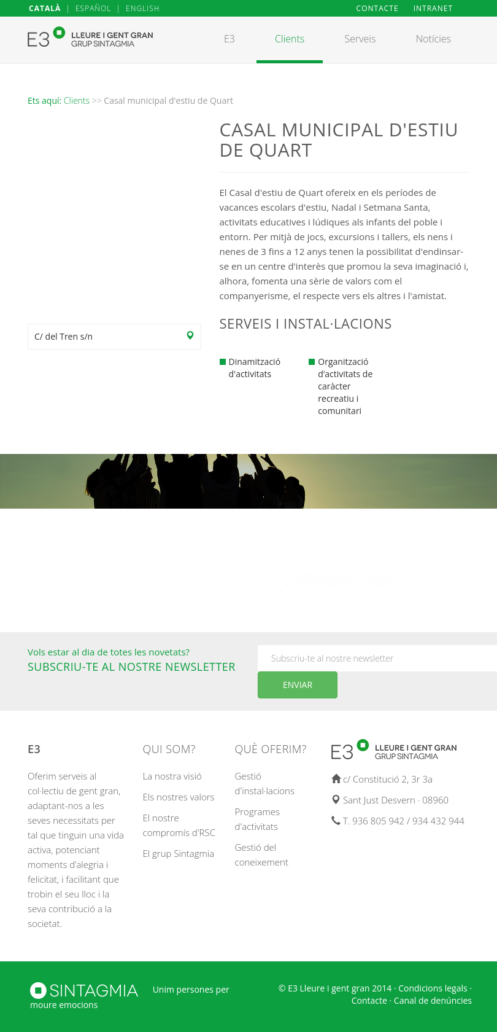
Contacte (369, 1000)
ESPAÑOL (93, 8)
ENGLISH (143, 8)
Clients (77, 100)
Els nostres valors (179, 797)
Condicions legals (432, 988)
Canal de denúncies (433, 1000)
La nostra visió (172, 776)
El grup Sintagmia (179, 853)
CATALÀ (45, 8)
